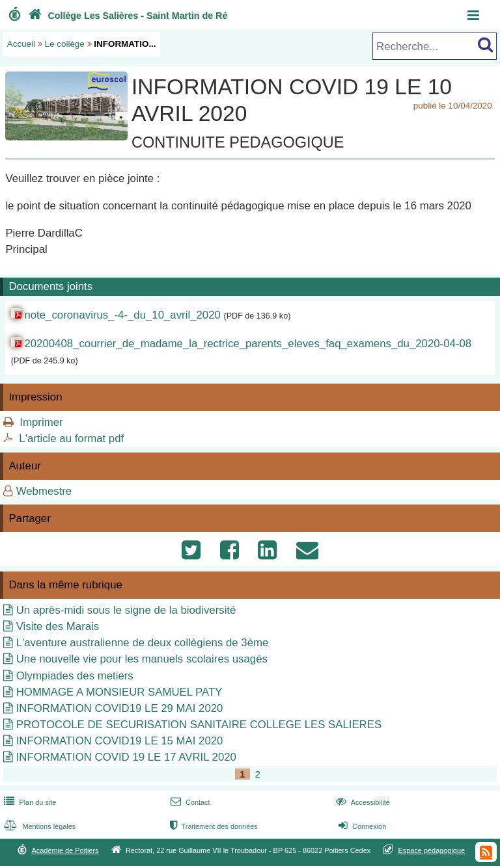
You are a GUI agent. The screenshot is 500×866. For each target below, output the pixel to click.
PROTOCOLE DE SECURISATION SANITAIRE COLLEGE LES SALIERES (199, 724)
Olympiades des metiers (74, 676)
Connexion (361, 826)
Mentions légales (38, 826)
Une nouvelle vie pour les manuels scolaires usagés (142, 659)
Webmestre (44, 491)
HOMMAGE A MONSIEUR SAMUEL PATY (119, 692)
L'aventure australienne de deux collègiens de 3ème (142, 642)
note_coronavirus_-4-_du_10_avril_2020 (122, 315)
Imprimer (41, 422)
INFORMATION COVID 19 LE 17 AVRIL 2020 (126, 757)
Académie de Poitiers (64, 850)
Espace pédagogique (431, 850)
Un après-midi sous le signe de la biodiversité (126, 610)
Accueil (21, 44)
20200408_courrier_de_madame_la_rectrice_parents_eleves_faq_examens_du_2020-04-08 (247, 343)
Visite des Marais (57, 626)
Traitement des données (212, 826)
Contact (189, 802)
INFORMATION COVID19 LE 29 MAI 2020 (119, 708)
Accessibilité (361, 802)
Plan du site (28, 802)
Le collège (65, 44)
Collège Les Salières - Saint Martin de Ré (126, 15)
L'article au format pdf (71, 438)
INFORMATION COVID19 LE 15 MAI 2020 (119, 741)
